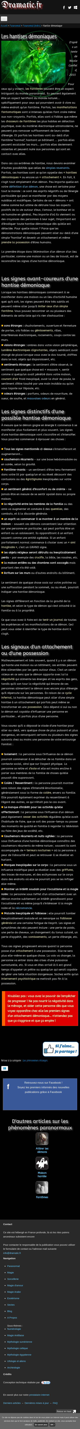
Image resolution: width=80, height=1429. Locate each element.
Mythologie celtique (17, 1348)
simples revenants (57, 167)
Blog (9, 1311)
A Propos (12, 1317)
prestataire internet (39, 1394)
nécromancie (24, 908)
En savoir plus (41, 1425)
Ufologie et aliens (16, 1361)
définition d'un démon (23, 186)
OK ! (52, 1425)
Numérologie (14, 1329)
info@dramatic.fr (12, 1253)
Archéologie (13, 1367)
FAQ (55, 1403)
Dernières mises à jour (37, 1403)
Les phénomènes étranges (35, 1060)
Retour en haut (64, 1411)
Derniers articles (12, 1403)
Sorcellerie (13, 1279)
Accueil (4, 25)
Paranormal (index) (32, 25)
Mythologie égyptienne (19, 1354)
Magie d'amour (15, 1285)
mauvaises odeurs (39, 398)
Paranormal (15, 25)
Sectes (11, 1304)
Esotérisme (13, 1298)
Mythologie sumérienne (19, 1341)
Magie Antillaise (15, 1335)
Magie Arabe (14, 1291)
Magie (10, 1272)
